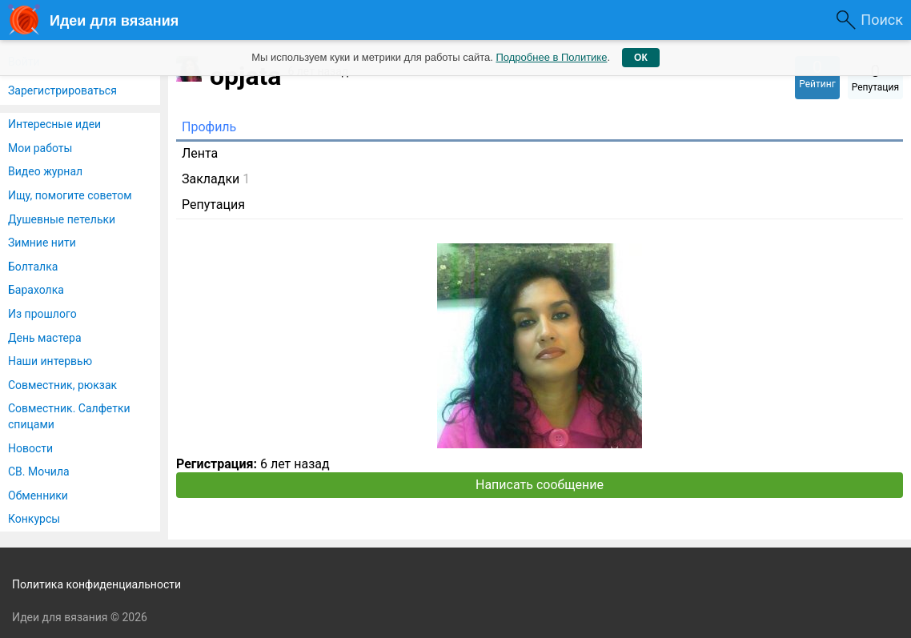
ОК (641, 57)
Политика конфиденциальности (96, 584)
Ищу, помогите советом (70, 195)
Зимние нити (42, 242)
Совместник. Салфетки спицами (69, 416)
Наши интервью (50, 361)
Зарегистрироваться (62, 90)
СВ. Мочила (39, 471)
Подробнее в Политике (551, 57)
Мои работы (40, 148)
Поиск (882, 19)
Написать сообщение (540, 484)
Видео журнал (45, 171)
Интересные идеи (54, 124)
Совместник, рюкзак (62, 385)
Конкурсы (34, 518)
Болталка (33, 266)
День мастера (45, 337)
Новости (30, 448)
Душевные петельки (61, 219)
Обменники (38, 495)
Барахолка (36, 289)
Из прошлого (42, 313)
